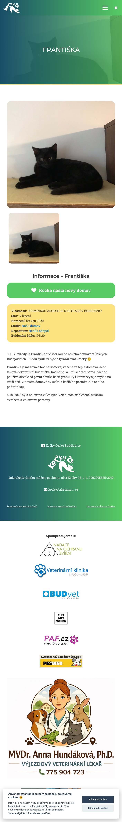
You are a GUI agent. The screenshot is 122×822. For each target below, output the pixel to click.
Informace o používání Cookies (61, 506)
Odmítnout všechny (98, 808)
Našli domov (31, 326)
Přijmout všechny (98, 799)
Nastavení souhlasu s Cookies (101, 506)
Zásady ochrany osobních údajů (22, 506)
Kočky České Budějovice (63, 445)
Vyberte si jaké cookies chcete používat (29, 813)
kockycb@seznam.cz (63, 489)
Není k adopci (39, 331)
